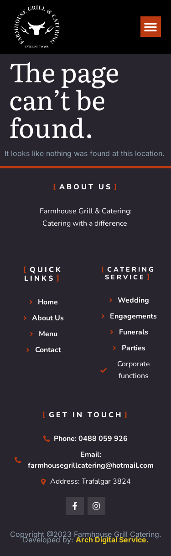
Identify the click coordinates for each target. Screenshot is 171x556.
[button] (150, 26)
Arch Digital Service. (112, 539)
